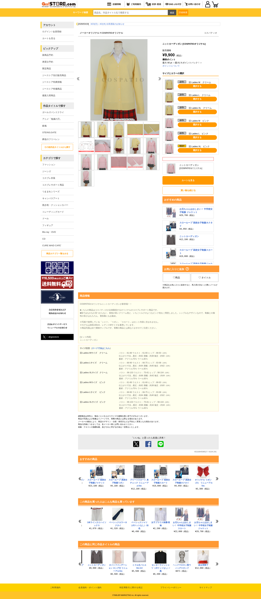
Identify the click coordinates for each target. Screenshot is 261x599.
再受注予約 (47, 62)
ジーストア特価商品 (52, 89)
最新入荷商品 (48, 95)
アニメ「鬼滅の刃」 (52, 119)
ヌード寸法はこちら (101, 348)
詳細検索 (183, 12)
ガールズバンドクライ (53, 112)
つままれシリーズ (51, 191)
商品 (176, 277)
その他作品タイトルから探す (57, 147)
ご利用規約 (55, 587)
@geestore (50, 337)
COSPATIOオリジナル (112, 33)
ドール (45, 218)
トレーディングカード (53, 212)
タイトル (205, 277)
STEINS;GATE (49, 132)
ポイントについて (171, 66)
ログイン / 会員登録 (51, 31)
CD (43, 239)
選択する (197, 86)
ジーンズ (46, 171)
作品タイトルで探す (54, 105)
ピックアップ (50, 48)
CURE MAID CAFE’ (51, 245)
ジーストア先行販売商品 (54, 75)
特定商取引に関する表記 (131, 587)
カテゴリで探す (52, 158)
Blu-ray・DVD (49, 232)
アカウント (49, 25)
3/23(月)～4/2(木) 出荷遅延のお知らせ (107, 24)
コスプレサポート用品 (53, 185)
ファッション (48, 164)
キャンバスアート (51, 198)
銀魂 (44, 126)
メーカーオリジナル (89, 33)
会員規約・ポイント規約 (90, 587)
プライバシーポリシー (170, 587)
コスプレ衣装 (48, 178)
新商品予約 (47, 55)
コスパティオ (210, 33)
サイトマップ (205, 587)
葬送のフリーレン (51, 139)
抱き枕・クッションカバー (55, 205)
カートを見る (48, 38)
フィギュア (47, 225)
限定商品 (46, 68)
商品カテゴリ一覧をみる (57, 253)
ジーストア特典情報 (52, 82)
